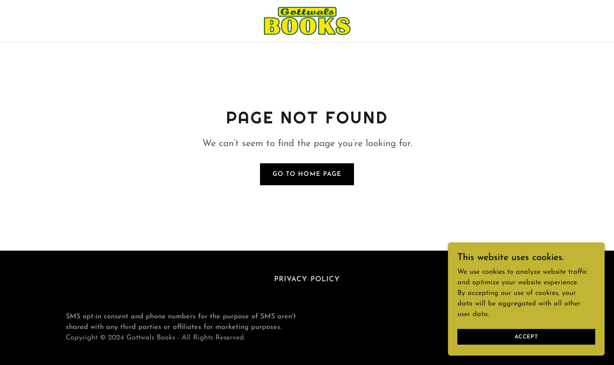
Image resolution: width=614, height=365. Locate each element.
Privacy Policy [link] (307, 279)
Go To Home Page (307, 174)
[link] (307, 20)
